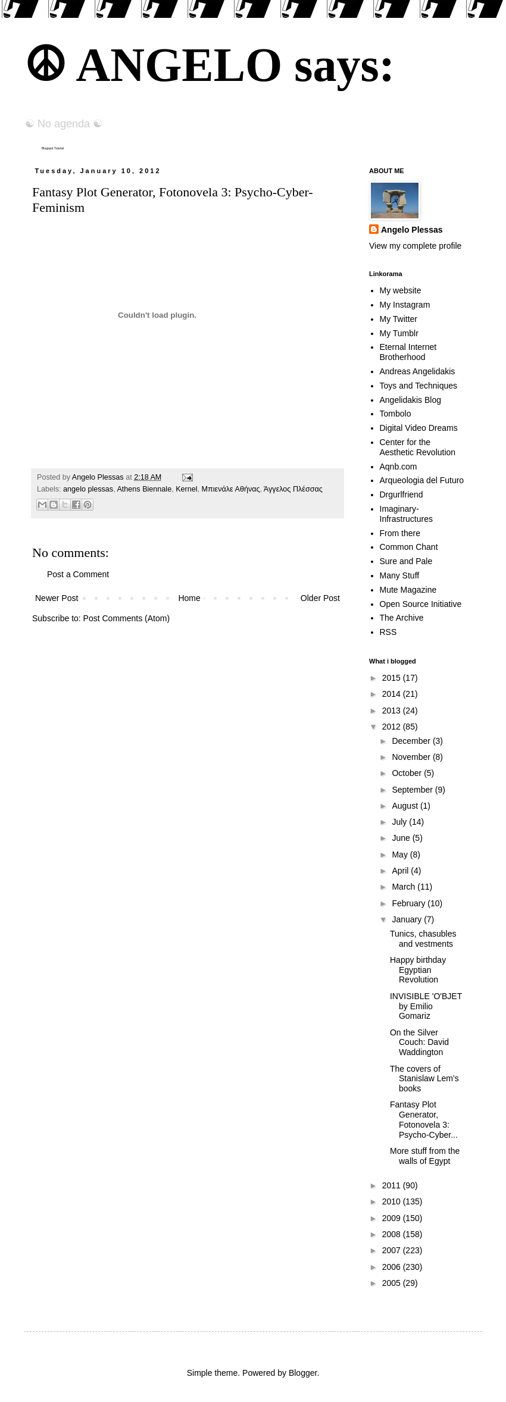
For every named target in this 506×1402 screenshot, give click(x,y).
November (412, 757)
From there (400, 533)
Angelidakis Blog (411, 400)
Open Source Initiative (421, 604)
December (412, 741)
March (404, 886)
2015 (392, 678)
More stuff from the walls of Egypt (425, 1156)
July (400, 822)
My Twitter (399, 319)
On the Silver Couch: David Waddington (419, 1042)
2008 (392, 1234)
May (401, 854)
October (408, 773)
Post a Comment (78, 574)
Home (189, 598)
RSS (388, 632)
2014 (392, 694)
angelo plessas (88, 489)
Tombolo (395, 413)
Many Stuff (400, 575)
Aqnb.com (398, 466)
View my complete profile (415, 246)
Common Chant (409, 547)
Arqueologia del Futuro (422, 480)
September (413, 789)
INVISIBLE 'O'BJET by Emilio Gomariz (426, 1006)
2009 (392, 1218)
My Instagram (405, 304)
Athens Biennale (144, 489)
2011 (392, 1185)
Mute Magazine (408, 589)
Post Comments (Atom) (126, 618)
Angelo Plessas (99, 477)
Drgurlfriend (401, 494)
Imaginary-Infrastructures (406, 514)
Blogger (303, 1373)
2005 (392, 1283)
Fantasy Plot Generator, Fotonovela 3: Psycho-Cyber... (424, 1119)
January (408, 919)
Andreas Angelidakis (417, 371)
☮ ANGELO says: (209, 65)
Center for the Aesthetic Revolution (418, 447)
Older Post (320, 598)
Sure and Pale (406, 561)
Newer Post (56, 598)
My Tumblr (399, 333)
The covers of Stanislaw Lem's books (424, 1079)
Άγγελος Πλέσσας (293, 489)
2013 (392, 710)
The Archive (402, 617)
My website (400, 290)
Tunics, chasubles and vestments (423, 939)
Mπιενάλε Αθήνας (231, 489)
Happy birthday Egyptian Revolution (418, 970)
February (409, 903)
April (401, 870)
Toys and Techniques (419, 385)
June (402, 838)
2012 (392, 726)
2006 (392, 1267)
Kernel (186, 489)
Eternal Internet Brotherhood (408, 352)
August (406, 805)
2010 (392, 1201)
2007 (392, 1250)
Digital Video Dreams (419, 428)
